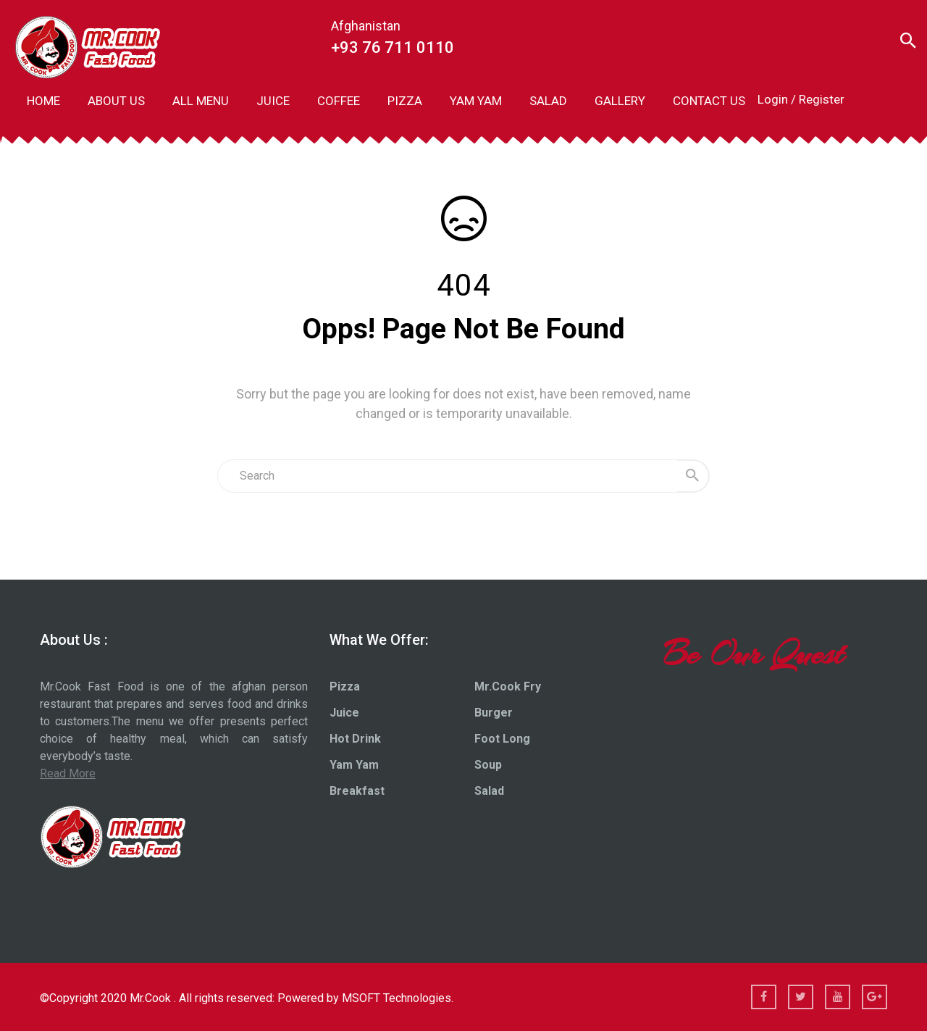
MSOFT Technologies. (397, 998)
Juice (344, 712)
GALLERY (620, 100)
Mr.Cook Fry (507, 686)
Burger (493, 712)
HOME (43, 100)
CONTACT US (709, 100)
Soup (488, 765)
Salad (489, 791)
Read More (68, 773)
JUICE (273, 100)
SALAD (548, 100)
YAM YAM (476, 100)
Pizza (345, 686)
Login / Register (801, 99)
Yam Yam (354, 765)
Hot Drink (355, 739)
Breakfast (357, 791)
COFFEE (338, 100)
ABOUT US (116, 100)
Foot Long (502, 739)
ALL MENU (200, 100)
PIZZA (404, 100)
